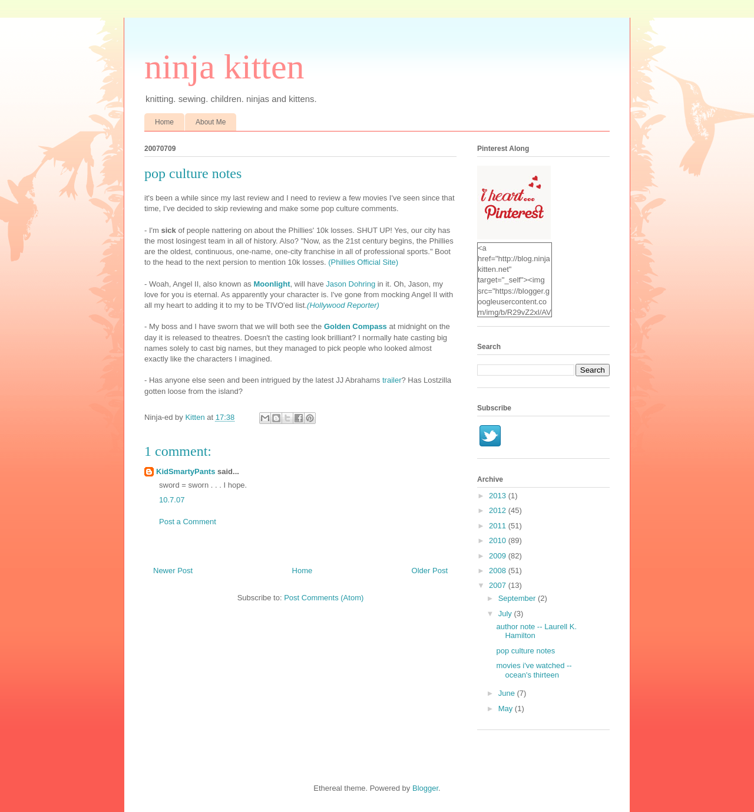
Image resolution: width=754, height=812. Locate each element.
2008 (498, 570)
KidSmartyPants (185, 471)
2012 (498, 510)
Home (164, 122)
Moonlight (271, 284)
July (506, 613)
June (507, 693)
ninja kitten (224, 66)
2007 (498, 585)
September (518, 598)
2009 (498, 555)
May (506, 708)
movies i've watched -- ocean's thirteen (533, 670)
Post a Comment (187, 521)
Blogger (425, 788)
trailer (392, 380)
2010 (498, 540)
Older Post (430, 570)
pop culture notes (525, 650)
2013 (498, 495)
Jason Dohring (350, 284)
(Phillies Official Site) (363, 262)
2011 (498, 525)
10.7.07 (171, 499)
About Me (211, 122)
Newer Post (173, 570)
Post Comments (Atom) (323, 597)
